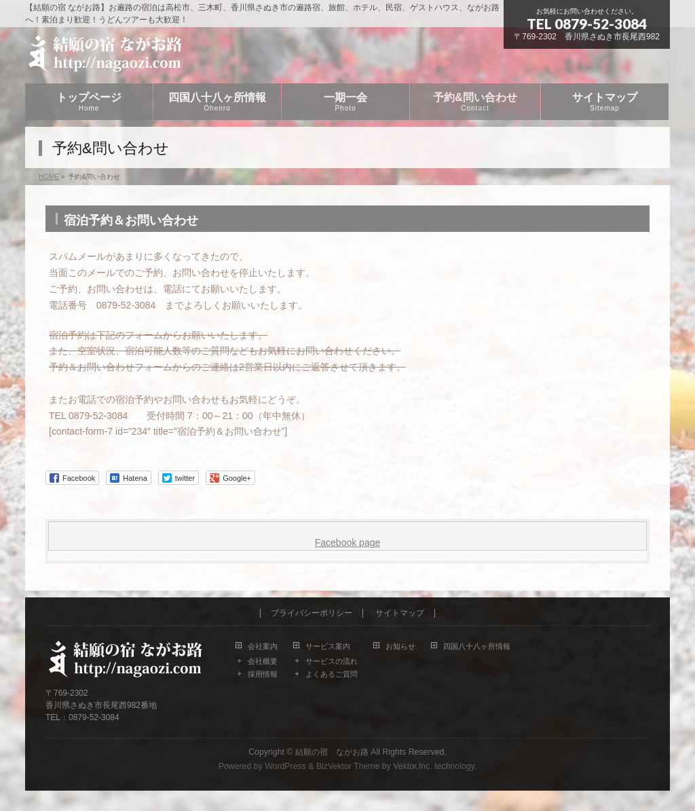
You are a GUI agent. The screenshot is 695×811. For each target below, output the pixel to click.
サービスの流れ (331, 661)
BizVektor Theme (348, 766)
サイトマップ (399, 613)
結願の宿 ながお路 (332, 752)
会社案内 (263, 646)
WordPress (285, 766)
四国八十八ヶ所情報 (476, 646)
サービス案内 (327, 646)
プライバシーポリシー (311, 613)
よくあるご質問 (331, 674)
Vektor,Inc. (412, 766)
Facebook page (348, 542)
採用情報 (263, 674)
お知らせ (400, 646)
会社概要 (263, 661)
